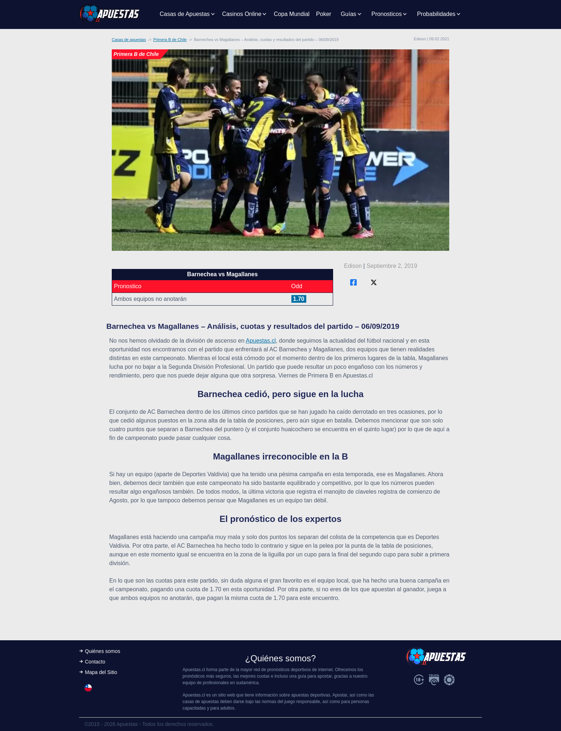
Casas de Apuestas (185, 14)
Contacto (95, 662)
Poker (323, 14)
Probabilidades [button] (436, 14)
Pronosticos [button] (387, 14)
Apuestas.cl (261, 341)
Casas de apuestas (129, 39)
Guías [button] (348, 14)
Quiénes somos (102, 651)
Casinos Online (242, 14)
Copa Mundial (292, 14)
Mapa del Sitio (101, 672)
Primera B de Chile (170, 39)
